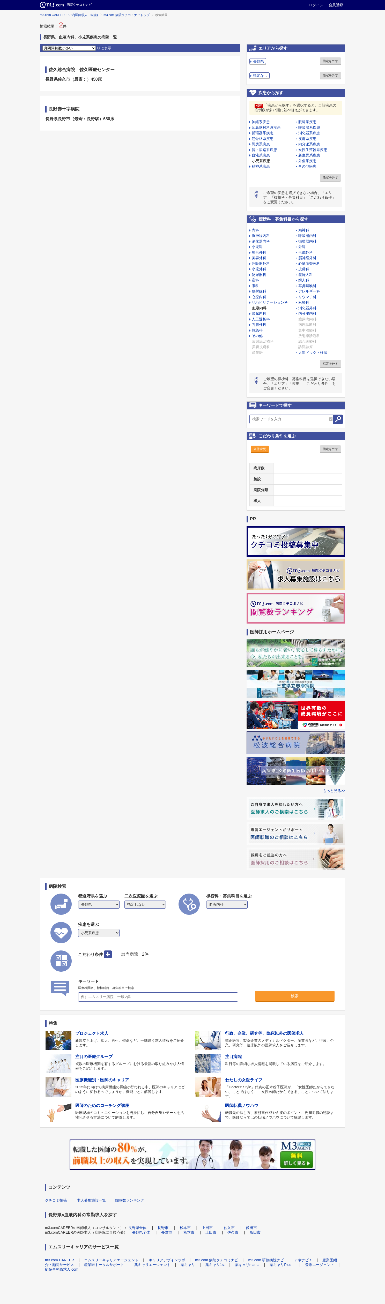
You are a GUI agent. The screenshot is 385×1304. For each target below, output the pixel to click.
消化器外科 (307, 308)
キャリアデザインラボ (167, 1260)
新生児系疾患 (309, 155)
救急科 (257, 330)
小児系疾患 (261, 161)
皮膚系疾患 (307, 139)
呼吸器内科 (307, 236)
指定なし (260, 75)
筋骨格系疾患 (262, 139)
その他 (257, 336)
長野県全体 (137, 1228)
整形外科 (259, 252)
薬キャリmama (247, 1265)
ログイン (316, 5)
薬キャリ (188, 1265)
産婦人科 (305, 275)
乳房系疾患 (261, 144)
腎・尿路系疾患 (264, 150)
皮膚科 (303, 269)
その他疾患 (307, 166)
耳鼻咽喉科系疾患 (266, 127)
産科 (255, 280)
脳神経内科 (261, 236)
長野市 (163, 1228)
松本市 (185, 1228)
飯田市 (251, 1228)
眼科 (255, 286)
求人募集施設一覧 (91, 1200)
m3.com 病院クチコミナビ (216, 1260)
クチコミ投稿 (56, 1200)
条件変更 (260, 449)
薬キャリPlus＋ (282, 1265)
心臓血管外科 (309, 263)
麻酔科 (303, 302)
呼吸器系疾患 (309, 127)
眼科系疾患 (307, 122)
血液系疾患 (261, 155)
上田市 (207, 1228)
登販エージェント (319, 1265)
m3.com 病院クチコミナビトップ (126, 15)
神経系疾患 (261, 122)
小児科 (257, 247)
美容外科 (259, 258)
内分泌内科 (307, 313)
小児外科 (259, 269)
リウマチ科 (307, 297)
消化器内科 (261, 241)
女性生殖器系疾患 (312, 150)
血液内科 (259, 308)
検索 (295, 996)
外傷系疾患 (307, 161)
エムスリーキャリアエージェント (111, 1260)
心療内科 (259, 297)
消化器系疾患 (309, 133)
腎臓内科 (259, 313)
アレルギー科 (309, 291)
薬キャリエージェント (152, 1265)
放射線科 (259, 291)
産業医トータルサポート (104, 1265)
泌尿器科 (259, 275)
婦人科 (303, 280)
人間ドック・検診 (312, 352)
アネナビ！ (303, 1260)
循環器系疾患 (262, 133)
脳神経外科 (307, 258)
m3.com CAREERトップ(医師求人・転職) (69, 15)
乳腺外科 (259, 325)
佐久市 (229, 1228)
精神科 (303, 230)
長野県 (258, 61)
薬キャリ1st (215, 1265)
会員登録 (336, 5)
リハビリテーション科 (270, 302)
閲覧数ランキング (129, 1200)
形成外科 (305, 252)
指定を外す (330, 61)
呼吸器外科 (261, 263)
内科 (255, 230)
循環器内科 (307, 241)
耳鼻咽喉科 (307, 286)
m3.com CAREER (59, 1260)
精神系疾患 (261, 166)
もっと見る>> (334, 791)
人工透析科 (261, 319)
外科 (302, 247)
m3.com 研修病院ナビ (266, 1260)
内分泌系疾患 (309, 144)
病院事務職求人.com (61, 1269)
